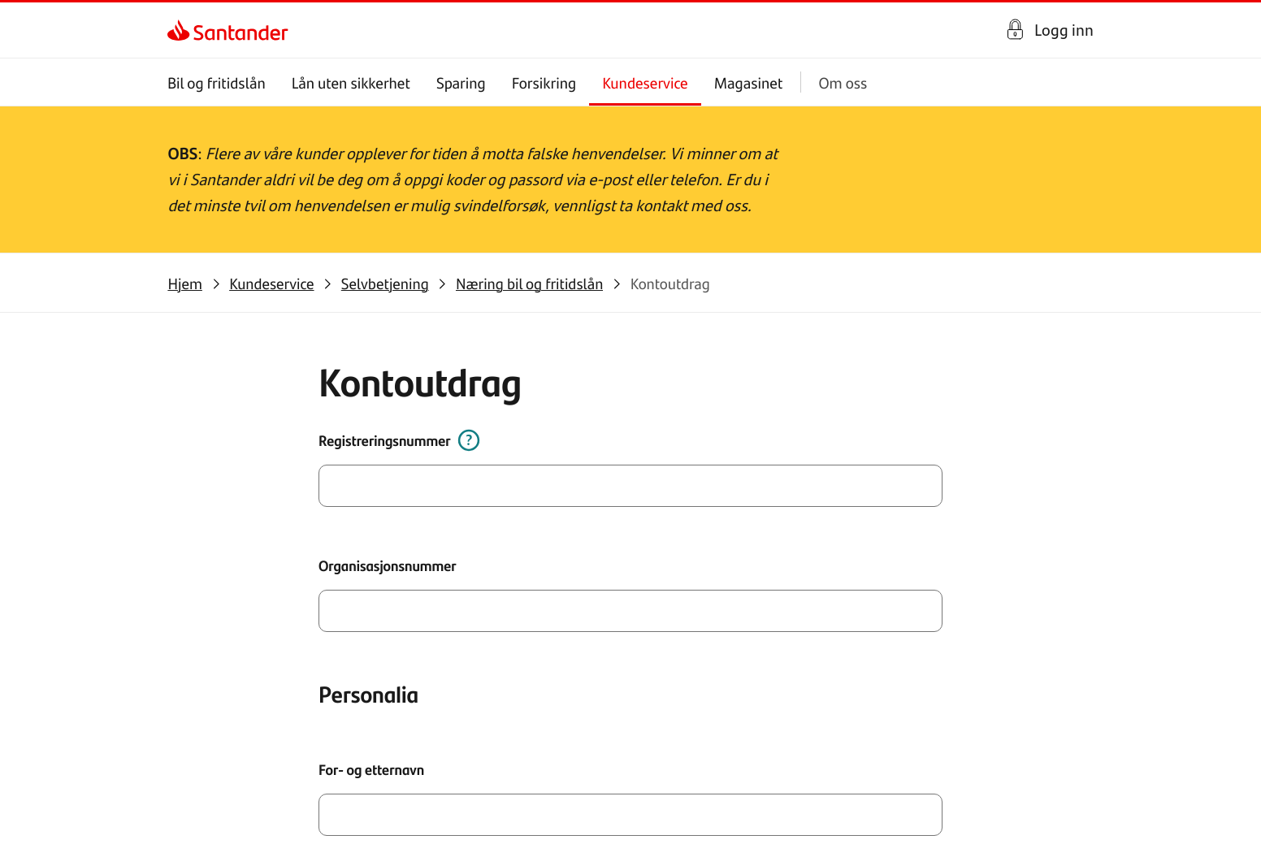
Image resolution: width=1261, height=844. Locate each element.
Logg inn (1064, 30)
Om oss (843, 82)
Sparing (461, 82)
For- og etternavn (379, 770)
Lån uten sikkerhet (351, 82)
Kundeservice (646, 82)
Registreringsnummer (392, 452)
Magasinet (748, 82)
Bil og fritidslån (216, 82)
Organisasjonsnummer (395, 573)
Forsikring (544, 82)
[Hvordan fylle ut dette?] (473, 452)
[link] (181, 30)
